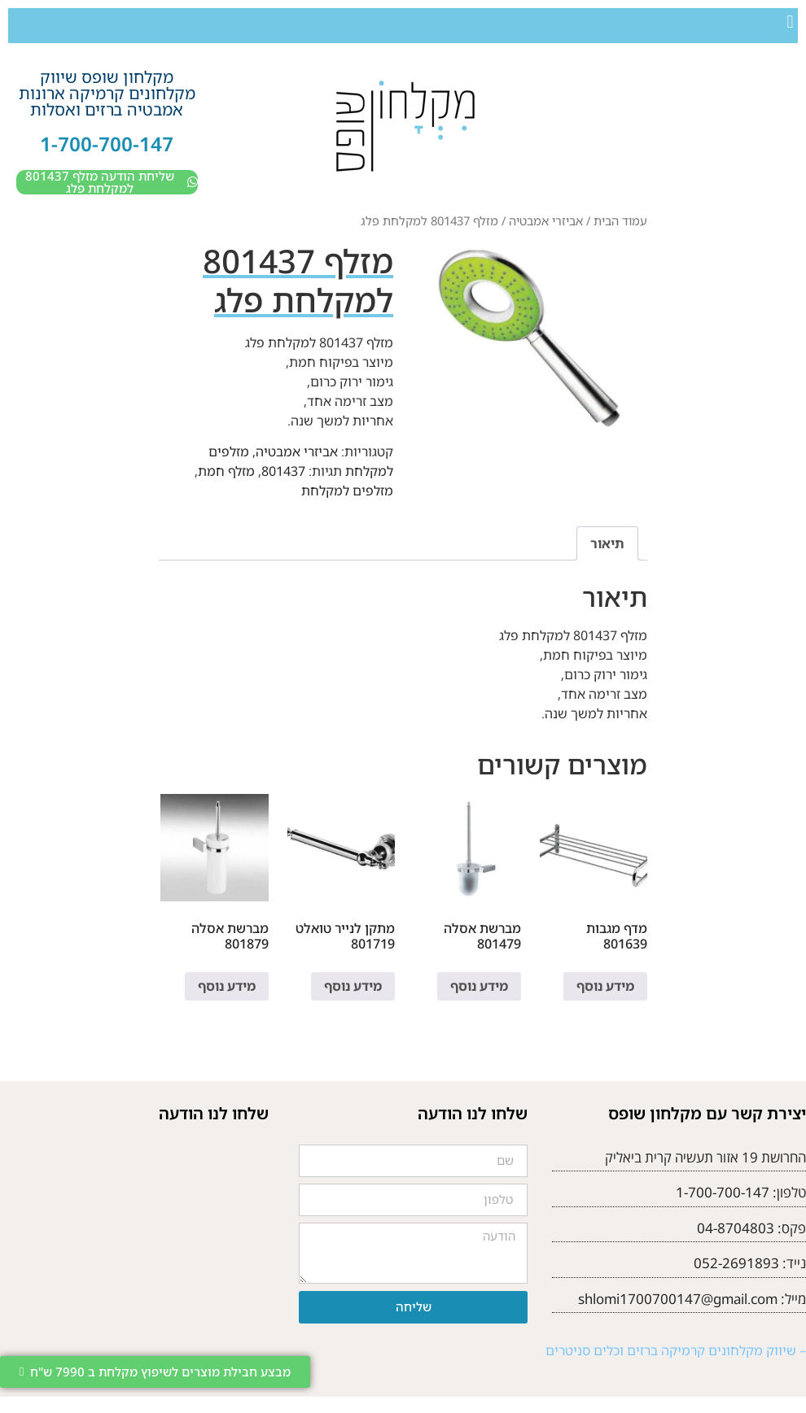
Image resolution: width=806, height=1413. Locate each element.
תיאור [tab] (607, 543)
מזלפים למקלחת (347, 490)
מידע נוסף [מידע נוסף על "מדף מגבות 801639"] (605, 986)
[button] (790, 21)
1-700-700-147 (106, 143)
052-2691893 (736, 1263)
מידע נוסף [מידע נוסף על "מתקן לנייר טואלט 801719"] (353, 986)
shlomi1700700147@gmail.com (678, 1298)
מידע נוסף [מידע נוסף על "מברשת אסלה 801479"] (479, 986)
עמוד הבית (620, 220)
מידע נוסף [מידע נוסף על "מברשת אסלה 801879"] (227, 986)
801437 (283, 471)
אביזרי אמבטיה (546, 220)
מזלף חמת (226, 471)
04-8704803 (735, 1228)
